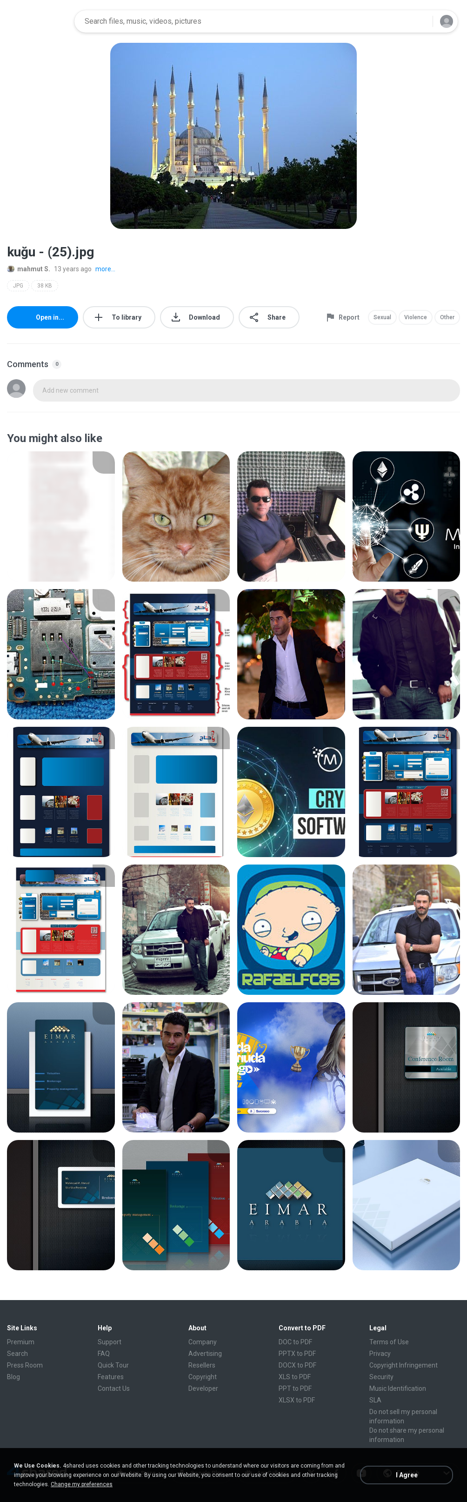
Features (111, 1377)
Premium (20, 1342)
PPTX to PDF (297, 1353)
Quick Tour (113, 1365)
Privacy (380, 1353)
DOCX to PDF (297, 1365)
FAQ (104, 1353)
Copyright (202, 1377)
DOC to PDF (295, 1342)
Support (109, 1342)
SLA (375, 1400)
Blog (13, 1377)
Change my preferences (82, 1484)
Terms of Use (389, 1342)
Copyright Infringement (403, 1365)
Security (381, 1377)
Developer (203, 1388)
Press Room (25, 1365)
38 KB (44, 285)
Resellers (201, 1365)
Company (202, 1342)
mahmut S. (28, 269)
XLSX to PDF (297, 1400)
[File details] (61, 516)
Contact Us (114, 1388)
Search (17, 1353)
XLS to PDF (295, 1377)
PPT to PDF (295, 1388)
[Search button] (420, 21)
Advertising (205, 1353)
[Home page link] (37, 21)
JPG (18, 285)
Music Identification (397, 1388)
